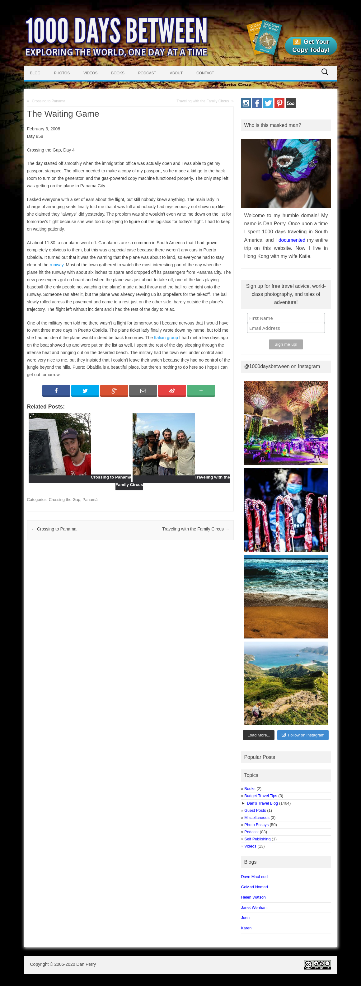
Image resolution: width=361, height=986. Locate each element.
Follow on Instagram (303, 734)
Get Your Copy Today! (311, 45)
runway (56, 264)
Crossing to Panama (48, 101)
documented (292, 240)
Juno (245, 917)
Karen (246, 928)
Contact (205, 73)
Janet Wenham (254, 907)
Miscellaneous (257, 817)
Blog (35, 73)
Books (117, 73)
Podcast (147, 73)
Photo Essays (256, 824)
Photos (62, 73)
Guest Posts (255, 810)
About (176, 73)
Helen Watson (253, 897)
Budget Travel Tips (260, 795)
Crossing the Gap (64, 499)
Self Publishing (257, 839)
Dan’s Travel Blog (262, 803)
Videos (90, 73)
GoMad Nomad (254, 887)
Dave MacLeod (254, 876)
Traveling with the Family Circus (202, 101)
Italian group (166, 337)
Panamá (89, 499)
